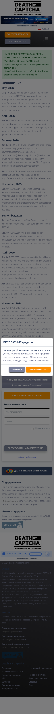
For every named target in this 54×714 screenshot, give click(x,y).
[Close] (49, 342)
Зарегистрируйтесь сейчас (16, 350)
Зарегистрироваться (38, 369)
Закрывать (17, 369)
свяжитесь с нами (41, 350)
